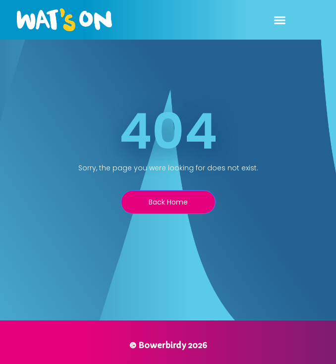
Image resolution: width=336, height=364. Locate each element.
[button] (280, 19)
